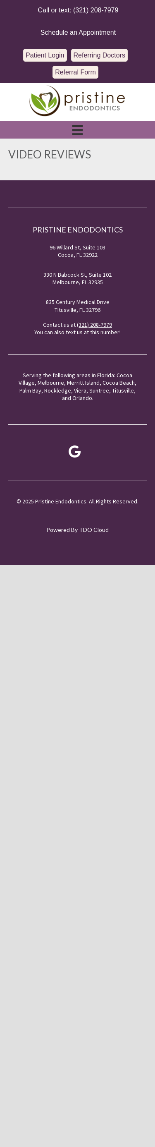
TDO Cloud (94, 529)
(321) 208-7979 (94, 324)
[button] (77, 10)
